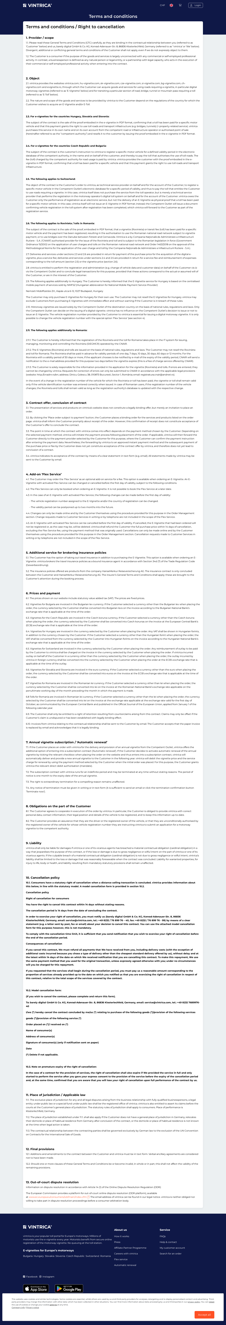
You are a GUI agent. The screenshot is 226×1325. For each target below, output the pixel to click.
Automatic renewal (125, 1265)
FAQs (163, 1236)
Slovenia (60, 1256)
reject (211, 1302)
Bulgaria (28, 1256)
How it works (121, 1236)
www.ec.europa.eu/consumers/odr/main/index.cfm (59, 1197)
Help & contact (168, 1242)
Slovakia (49, 1256)
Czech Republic (75, 1256)
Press (117, 1242)
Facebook (30, 1276)
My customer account (172, 1247)
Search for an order (170, 1253)
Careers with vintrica (126, 1253)
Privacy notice (32, 1307)
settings (53, 1305)
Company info (18, 1307)
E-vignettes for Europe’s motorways (48, 1250)
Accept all (204, 1314)
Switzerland (92, 1256)
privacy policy (194, 1302)
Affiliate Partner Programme (130, 1247)
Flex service (121, 1259)
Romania (105, 1256)
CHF (162, 5)
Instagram (46, 1276)
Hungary (39, 1256)
